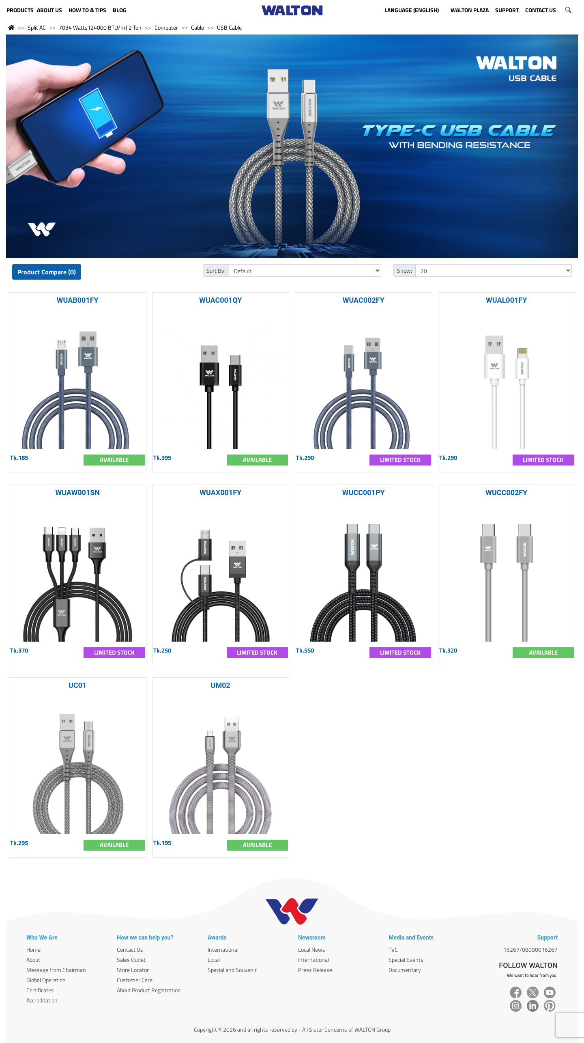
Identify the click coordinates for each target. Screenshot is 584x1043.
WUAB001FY (78, 300)
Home (33, 949)
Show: (404, 270)
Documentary (405, 969)
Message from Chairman (56, 969)
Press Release (315, 969)
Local (214, 959)
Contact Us (130, 949)
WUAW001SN (77, 492)
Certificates (40, 990)
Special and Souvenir (232, 969)
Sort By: (215, 270)
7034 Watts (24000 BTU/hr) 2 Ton (100, 27)
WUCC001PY (363, 492)
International (223, 949)
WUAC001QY (220, 300)
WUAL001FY (506, 300)
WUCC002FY (506, 492)
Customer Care (134, 980)
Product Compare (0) (46, 272)
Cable (197, 27)
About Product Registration (149, 990)
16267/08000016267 (530, 949)
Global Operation (46, 980)
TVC (393, 949)
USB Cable (229, 27)
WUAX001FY (220, 492)
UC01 (77, 685)
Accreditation (42, 1000)
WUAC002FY (363, 300)
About (33, 959)
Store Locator (133, 969)
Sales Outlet (131, 959)
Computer (166, 27)
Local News (311, 949)
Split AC (37, 27)
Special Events (406, 959)
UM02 (220, 685)
